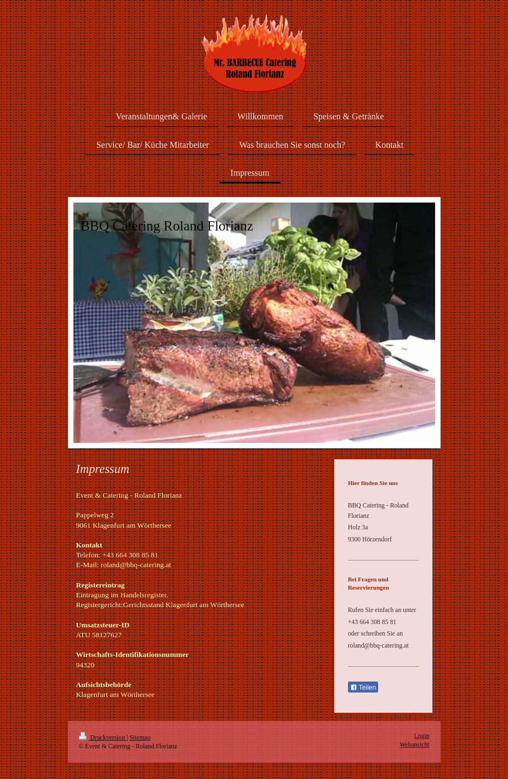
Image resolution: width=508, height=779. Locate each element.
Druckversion (103, 737)
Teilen (363, 687)
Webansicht (414, 744)
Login (422, 736)
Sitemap (139, 737)
